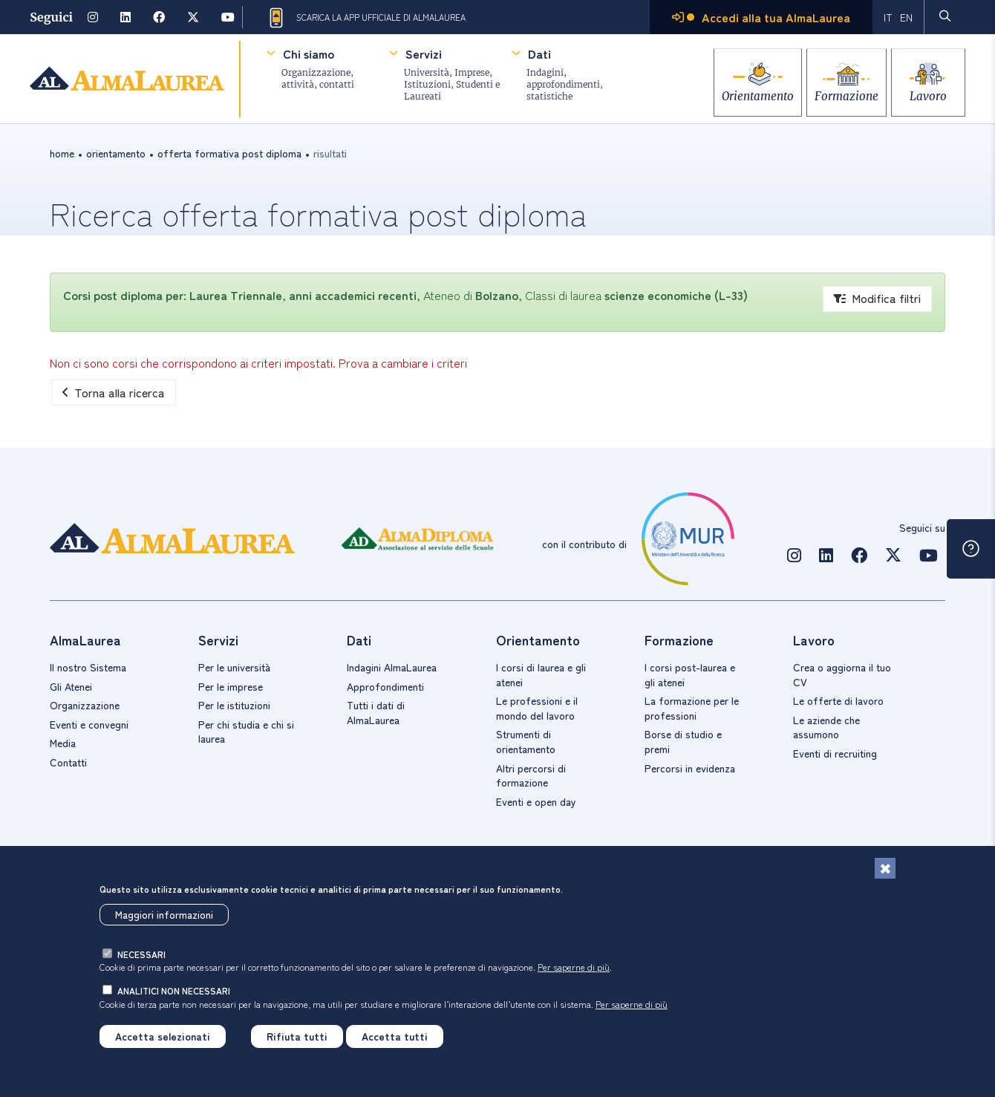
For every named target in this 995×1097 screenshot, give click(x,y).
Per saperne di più (574, 966)
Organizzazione (85, 704)
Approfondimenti (385, 686)
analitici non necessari (173, 990)
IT (887, 17)
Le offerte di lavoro (838, 700)
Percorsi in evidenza (690, 768)
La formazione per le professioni (692, 708)
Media (63, 742)
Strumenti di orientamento (525, 741)
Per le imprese (230, 686)
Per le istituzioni (234, 704)
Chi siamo (308, 53)
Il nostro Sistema (88, 667)
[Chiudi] (885, 868)
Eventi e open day (536, 801)
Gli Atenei (71, 686)
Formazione (836, 91)
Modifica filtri (877, 298)
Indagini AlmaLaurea (392, 667)
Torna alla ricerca (113, 392)
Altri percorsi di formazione (531, 775)
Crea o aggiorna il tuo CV (842, 674)
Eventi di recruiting (835, 753)
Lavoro (928, 91)
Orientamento (737, 91)
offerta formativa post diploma (229, 153)
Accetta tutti (395, 1036)
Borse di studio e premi (683, 741)
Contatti (68, 762)
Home (62, 153)
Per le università (234, 667)
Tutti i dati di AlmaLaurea (376, 712)
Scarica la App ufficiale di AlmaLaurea (366, 17)
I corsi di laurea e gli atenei (541, 674)
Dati (539, 53)
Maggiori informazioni (164, 914)
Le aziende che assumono (826, 727)
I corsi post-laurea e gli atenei (690, 674)
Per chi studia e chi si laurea (246, 731)
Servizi (423, 53)
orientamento (116, 153)
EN (905, 17)
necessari (141, 954)
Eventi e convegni (89, 724)
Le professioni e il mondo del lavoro (537, 708)
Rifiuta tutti (297, 1036)
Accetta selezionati (162, 1036)
